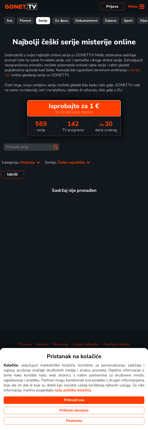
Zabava (110, 20)
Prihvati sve (74, 400)
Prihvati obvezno (74, 410)
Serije (43, 20)
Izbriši (12, 174)
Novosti (42, 344)
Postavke (74, 420)
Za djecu (61, 20)
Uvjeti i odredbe (86, 344)
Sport (128, 20)
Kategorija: (21, 162)
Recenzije (60, 344)
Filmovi (25, 20)
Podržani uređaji (116, 344)
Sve (9, 20)
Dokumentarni (86, 20)
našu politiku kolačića (72, 390)
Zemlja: (67, 162)
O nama (24, 344)
